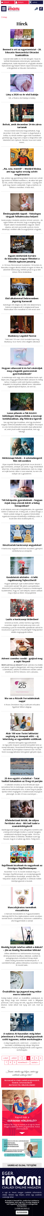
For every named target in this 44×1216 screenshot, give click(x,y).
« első (5, 1043)
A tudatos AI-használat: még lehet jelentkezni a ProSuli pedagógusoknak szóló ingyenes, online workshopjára (22, 1021)
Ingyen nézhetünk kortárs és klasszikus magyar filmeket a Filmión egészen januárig (22, 254)
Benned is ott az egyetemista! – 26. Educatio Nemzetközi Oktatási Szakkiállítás (22, 52)
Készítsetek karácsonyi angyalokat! (22, 538)
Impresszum (22, 1192)
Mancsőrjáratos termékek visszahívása (22, 896)
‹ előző (13, 1043)
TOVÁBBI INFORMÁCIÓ (22, 1208)
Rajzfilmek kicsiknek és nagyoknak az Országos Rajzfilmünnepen (22, 856)
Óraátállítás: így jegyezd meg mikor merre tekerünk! (22, 978)
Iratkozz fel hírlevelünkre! (22, 1070)
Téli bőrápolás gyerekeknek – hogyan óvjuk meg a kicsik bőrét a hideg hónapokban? (22, 497)
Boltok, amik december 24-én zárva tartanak (22, 125)
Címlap (3, 17)
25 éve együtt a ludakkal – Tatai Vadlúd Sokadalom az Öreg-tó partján (22, 769)
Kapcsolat (22, 1189)
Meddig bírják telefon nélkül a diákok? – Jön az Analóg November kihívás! (22, 934)
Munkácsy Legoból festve (22, 330)
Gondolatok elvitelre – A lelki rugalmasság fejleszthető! (22, 572)
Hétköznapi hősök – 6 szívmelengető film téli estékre (22, 453)
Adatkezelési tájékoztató (22, 1196)
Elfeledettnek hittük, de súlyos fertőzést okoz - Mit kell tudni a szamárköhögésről (22, 812)
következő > (23, 1047)
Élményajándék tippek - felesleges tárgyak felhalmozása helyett (22, 211)
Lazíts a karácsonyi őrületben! (22, 612)
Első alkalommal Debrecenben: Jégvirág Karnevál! (22, 295)
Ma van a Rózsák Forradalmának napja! (22, 691)
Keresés (36, 9)
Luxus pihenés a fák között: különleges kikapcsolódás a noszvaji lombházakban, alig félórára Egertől (22, 410)
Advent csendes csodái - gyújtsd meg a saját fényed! (22, 653)
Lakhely (34, 2)
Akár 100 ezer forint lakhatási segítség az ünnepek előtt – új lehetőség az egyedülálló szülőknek (22, 726)
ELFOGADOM (22, 1212)
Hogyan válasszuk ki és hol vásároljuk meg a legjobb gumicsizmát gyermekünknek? (22, 366)
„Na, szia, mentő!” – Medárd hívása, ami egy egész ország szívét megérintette (22, 169)
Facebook (41, 9)
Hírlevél (6, 2)
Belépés (20, 2)
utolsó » (34, 1047)
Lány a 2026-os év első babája (22, 93)
